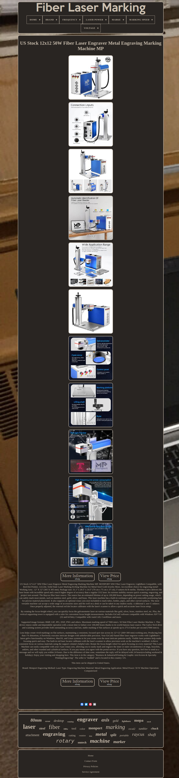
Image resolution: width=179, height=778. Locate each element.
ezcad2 (131, 729)
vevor (47, 721)
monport (95, 728)
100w (65, 729)
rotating (70, 722)
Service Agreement (90, 771)
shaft (152, 734)
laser (29, 726)
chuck (155, 728)
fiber (54, 727)
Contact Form (90, 761)
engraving (54, 734)
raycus (138, 734)
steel (42, 728)
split (113, 735)
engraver (87, 719)
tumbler (143, 728)
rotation (82, 735)
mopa (139, 720)
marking (115, 727)
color (82, 728)
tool (73, 728)
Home (91, 755)
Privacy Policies (90, 766)
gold (115, 720)
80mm (36, 720)
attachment (32, 735)
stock (149, 722)
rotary (65, 741)
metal (101, 734)
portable (124, 735)
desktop (59, 720)
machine (100, 741)
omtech (82, 742)
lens (90, 736)
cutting (72, 735)
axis (105, 719)
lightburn (126, 721)
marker (119, 742)
